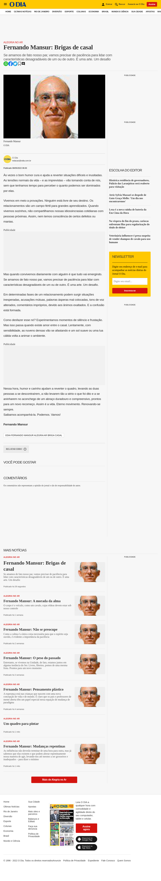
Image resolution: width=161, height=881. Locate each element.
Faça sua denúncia (32, 827)
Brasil (105, 11)
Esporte (69, 11)
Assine (151, 4)
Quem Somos (124, 860)
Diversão (57, 11)
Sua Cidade (137, 11)
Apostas (150, 11)
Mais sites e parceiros (34, 812)
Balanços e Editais (33, 820)
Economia (94, 11)
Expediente (93, 860)
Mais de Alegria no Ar (54, 779)
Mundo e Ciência (120, 11)
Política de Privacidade (34, 835)
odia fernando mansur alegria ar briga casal (33, 435)
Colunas (81, 11)
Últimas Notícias (22, 11)
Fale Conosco (108, 860)
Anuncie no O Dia (136, 4)
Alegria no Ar (13, 42)
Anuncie (57, 860)
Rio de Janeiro (41, 11)
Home (8, 11)
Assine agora (86, 828)
